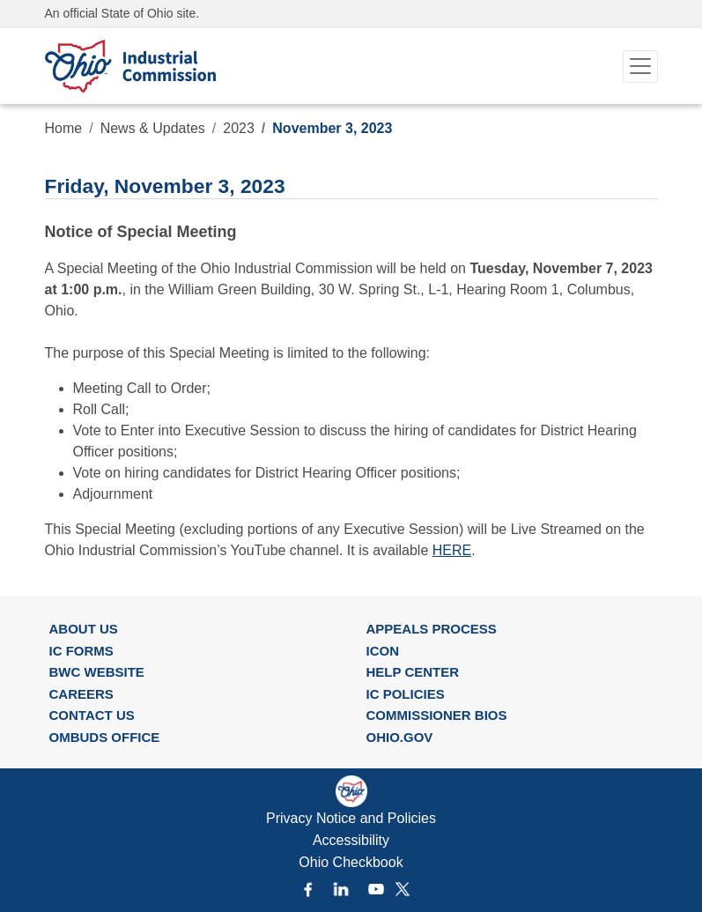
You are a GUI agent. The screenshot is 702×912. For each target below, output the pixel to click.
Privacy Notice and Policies (351, 818)
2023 (239, 128)
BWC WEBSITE (96, 671)
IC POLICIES (405, 693)
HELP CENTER (413, 671)
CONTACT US (92, 715)
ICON (383, 650)
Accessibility (351, 840)
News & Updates (152, 128)
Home (64, 128)
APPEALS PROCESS (431, 628)
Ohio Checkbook (351, 862)
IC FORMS (81, 650)
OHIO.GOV (399, 737)
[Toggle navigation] (640, 66)
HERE (451, 550)
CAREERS (81, 693)
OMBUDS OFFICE (104, 737)
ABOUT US (83, 628)
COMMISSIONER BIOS (436, 715)
